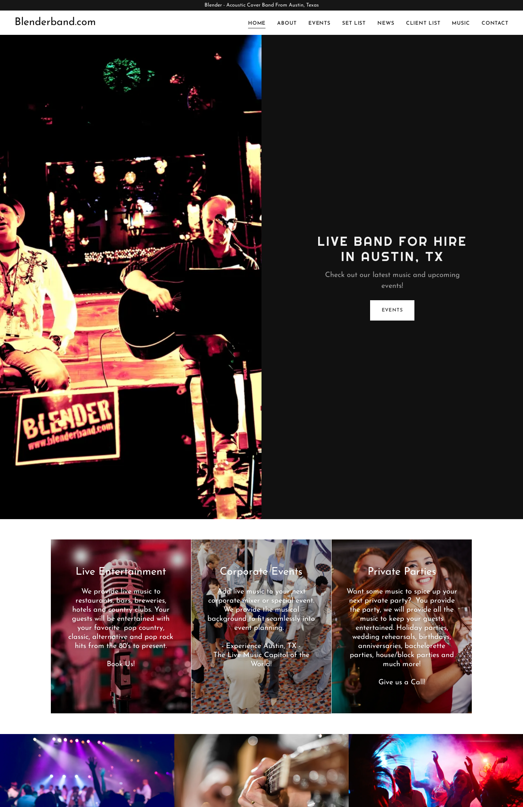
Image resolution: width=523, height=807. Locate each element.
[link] (55, 24)
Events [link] (319, 23)
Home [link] (257, 23)
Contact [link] (495, 23)
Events (392, 310)
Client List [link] (423, 23)
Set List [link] (354, 23)
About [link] (286, 23)
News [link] (385, 23)
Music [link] (461, 23)
